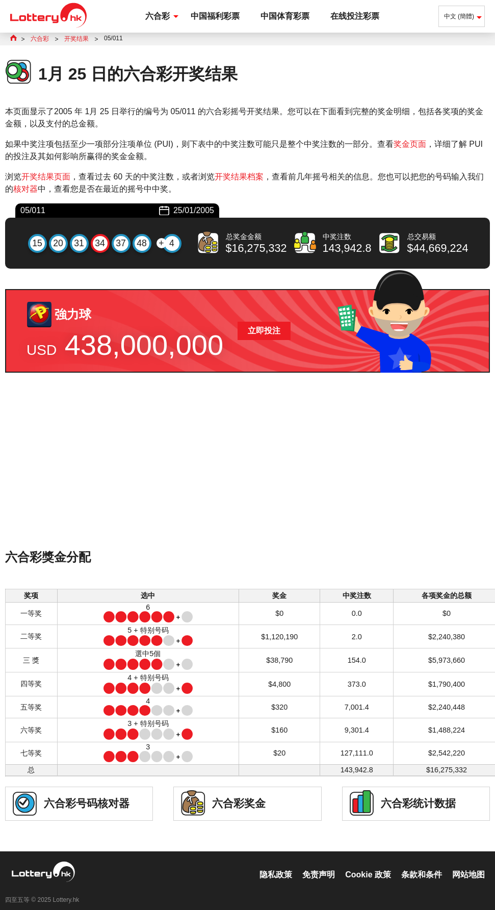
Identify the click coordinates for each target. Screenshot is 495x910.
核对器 (25, 189)
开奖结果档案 (239, 176)
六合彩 (157, 16)
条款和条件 (421, 864)
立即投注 (264, 330)
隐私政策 (275, 864)
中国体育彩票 (284, 16)
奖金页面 (410, 144)
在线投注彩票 (354, 16)
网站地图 (468, 864)
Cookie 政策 (368, 864)
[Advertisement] (247, 474)
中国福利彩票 (215, 16)
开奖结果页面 (45, 176)
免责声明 (318, 864)
